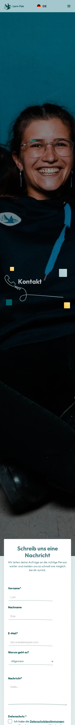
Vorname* (14, 588)
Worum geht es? (18, 652)
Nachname (15, 607)
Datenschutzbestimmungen (47, 721)
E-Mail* (13, 633)
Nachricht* (15, 678)
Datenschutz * (17, 716)
